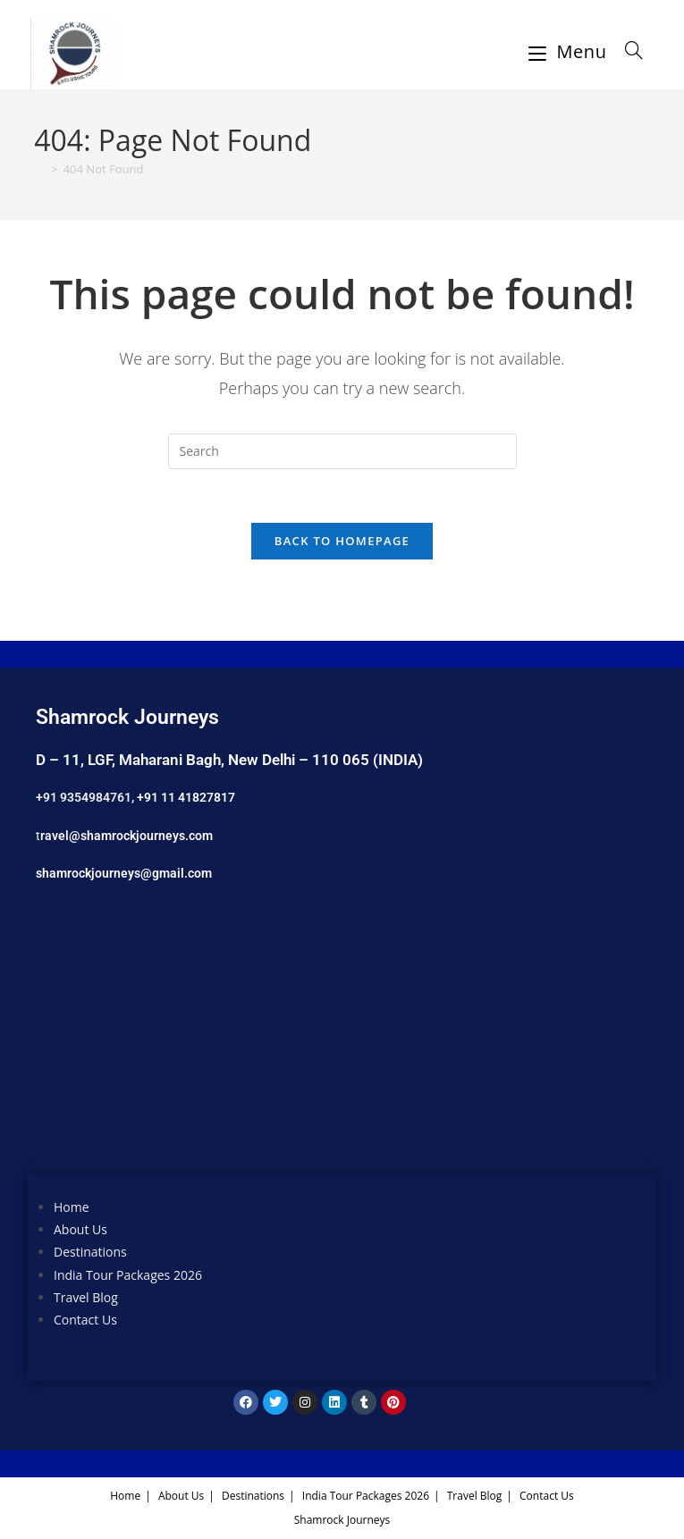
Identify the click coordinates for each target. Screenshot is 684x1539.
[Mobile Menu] (570, 51)
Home (71, 1207)
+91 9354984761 (83, 798)
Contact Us (85, 1320)
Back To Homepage (342, 542)
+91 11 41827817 (186, 798)
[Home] (40, 169)
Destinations (90, 1253)
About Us (80, 1231)
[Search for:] (628, 51)
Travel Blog (86, 1298)
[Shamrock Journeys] (342, 1042)
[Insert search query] (342, 451)
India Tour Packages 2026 (128, 1275)
